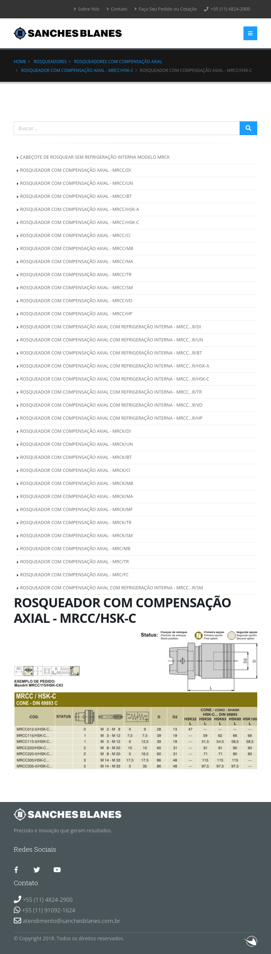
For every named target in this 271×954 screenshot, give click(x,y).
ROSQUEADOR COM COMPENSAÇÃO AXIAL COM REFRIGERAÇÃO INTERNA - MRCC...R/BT (111, 353)
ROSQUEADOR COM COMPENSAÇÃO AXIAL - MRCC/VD (76, 301)
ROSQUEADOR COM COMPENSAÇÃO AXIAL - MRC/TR (74, 562)
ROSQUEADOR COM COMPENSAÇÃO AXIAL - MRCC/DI (75, 170)
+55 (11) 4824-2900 (227, 9)
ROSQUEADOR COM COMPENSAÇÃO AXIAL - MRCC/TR (76, 275)
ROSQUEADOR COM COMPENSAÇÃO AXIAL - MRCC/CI (75, 235)
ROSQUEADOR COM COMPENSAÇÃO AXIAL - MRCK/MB (76, 483)
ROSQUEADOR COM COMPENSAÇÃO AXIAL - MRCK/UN (76, 444)
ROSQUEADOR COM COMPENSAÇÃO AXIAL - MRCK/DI (75, 431)
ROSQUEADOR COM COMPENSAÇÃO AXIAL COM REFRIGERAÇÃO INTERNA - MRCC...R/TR (111, 392)
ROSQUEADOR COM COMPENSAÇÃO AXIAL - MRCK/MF (76, 509)
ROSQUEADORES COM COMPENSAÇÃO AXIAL (118, 61)
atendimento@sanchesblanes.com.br (71, 921)
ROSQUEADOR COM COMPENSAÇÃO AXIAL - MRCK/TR (76, 522)
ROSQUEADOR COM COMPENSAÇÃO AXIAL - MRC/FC (74, 575)
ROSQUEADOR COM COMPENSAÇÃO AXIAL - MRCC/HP (76, 314)
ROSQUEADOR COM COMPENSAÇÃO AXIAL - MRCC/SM (76, 288)
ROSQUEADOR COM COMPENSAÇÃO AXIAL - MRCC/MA (76, 262)
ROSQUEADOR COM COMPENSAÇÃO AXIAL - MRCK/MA (76, 496)
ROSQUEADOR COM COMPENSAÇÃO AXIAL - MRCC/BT (76, 196)
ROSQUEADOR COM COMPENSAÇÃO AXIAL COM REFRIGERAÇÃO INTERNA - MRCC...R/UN (111, 340)
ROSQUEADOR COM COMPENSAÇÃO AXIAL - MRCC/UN (76, 183)
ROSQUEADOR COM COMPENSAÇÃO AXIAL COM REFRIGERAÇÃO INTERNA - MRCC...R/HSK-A (114, 366)
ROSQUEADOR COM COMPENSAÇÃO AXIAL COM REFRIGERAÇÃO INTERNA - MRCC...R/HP (111, 418)
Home (20, 61)
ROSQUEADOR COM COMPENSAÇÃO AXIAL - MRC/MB (75, 549)
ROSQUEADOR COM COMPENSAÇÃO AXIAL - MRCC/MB (76, 248)
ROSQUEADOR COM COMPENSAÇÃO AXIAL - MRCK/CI (75, 470)
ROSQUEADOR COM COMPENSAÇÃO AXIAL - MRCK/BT (76, 457)
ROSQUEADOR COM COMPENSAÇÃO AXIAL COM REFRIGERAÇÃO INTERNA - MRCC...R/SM (111, 588)
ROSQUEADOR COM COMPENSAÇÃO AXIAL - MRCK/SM (76, 536)
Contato (117, 9)
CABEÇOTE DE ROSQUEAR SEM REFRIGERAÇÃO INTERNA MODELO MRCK (95, 157)
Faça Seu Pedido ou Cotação (165, 9)
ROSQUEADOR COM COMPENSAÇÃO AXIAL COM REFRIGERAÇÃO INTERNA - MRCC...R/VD (111, 405)
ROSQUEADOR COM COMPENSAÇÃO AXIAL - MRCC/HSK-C (77, 70)
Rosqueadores (50, 61)
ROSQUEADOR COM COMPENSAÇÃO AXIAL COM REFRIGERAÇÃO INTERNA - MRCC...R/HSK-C (114, 379)
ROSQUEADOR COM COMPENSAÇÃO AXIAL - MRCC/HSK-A (79, 209)
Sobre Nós (87, 9)
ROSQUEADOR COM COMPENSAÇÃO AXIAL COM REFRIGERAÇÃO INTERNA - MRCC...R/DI (110, 327)
